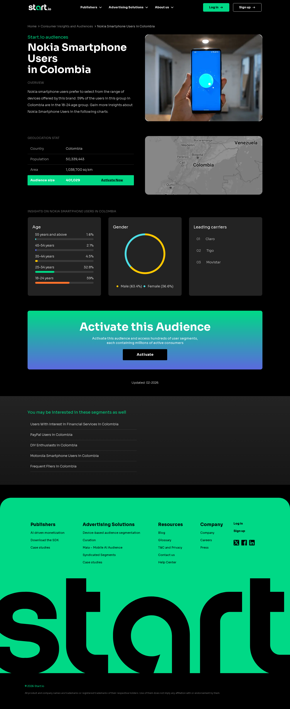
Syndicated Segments (99, 555)
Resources (170, 524)
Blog (161, 533)
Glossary (164, 540)
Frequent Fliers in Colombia (53, 466)
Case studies (40, 547)
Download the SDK (45, 540)
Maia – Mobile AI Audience (102, 547)
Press (204, 547)
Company (210, 524)
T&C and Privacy (170, 547)
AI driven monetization (48, 533)
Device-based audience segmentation (111, 533)
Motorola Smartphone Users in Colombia (64, 456)
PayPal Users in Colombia (51, 435)
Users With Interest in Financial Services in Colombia (74, 424)
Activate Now (112, 180)
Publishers (88, 7)
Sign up (245, 7)
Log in (213, 7)
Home (32, 26)
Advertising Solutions (126, 7)
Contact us (166, 555)
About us (162, 7)
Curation (89, 540)
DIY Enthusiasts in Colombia (53, 445)
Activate (145, 354)
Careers (206, 540)
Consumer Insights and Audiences (67, 26)
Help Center (167, 562)
